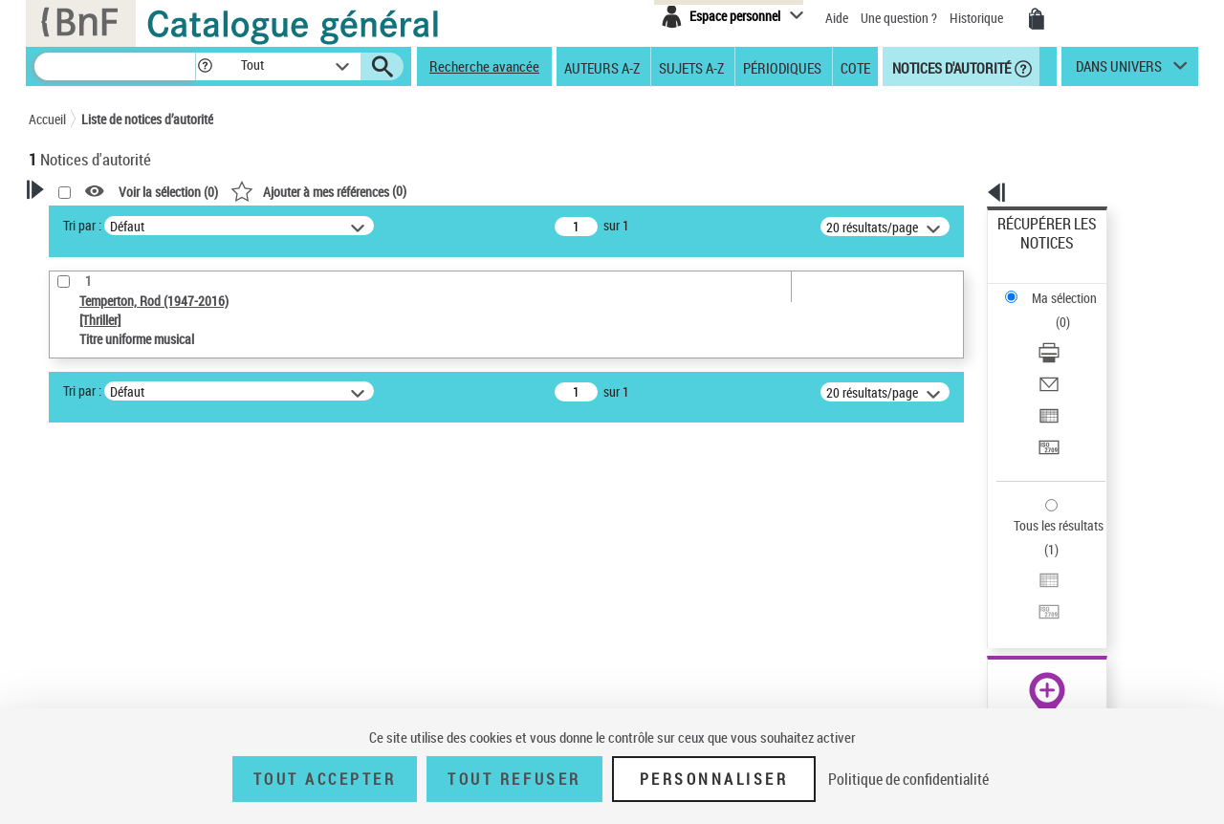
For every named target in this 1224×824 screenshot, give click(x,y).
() (564, 191)
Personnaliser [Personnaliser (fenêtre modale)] (714, 779)
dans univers (1119, 71)
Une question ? (899, 18)
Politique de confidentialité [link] (908, 779)
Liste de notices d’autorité (147, 119)
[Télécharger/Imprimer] (1073, 287)
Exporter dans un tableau (1067, 333)
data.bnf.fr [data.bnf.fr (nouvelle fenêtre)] (985, 585)
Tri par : (328, 225)
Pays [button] (62, 694)
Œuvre (73, 605)
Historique (978, 18)
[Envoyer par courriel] (1073, 310)
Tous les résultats (1046, 409)
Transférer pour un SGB (1062, 356)
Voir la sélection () (414, 192)
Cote (855, 66)
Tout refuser (514, 779)
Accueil (47, 119)
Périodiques (782, 66)
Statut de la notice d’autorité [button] (132, 662)
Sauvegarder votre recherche (148, 502)
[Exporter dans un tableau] (1073, 333)
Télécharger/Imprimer (1057, 287)
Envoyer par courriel (1053, 310)
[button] (204, 66)
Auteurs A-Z (602, 66)
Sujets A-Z (691, 66)
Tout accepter (325, 779)
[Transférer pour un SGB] (1073, 356)
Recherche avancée (484, 66)
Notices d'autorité (950, 66)
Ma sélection (1033, 254)
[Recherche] (114, 66)
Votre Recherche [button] (107, 221)
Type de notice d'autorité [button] (120, 574)
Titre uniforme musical (125, 633)
